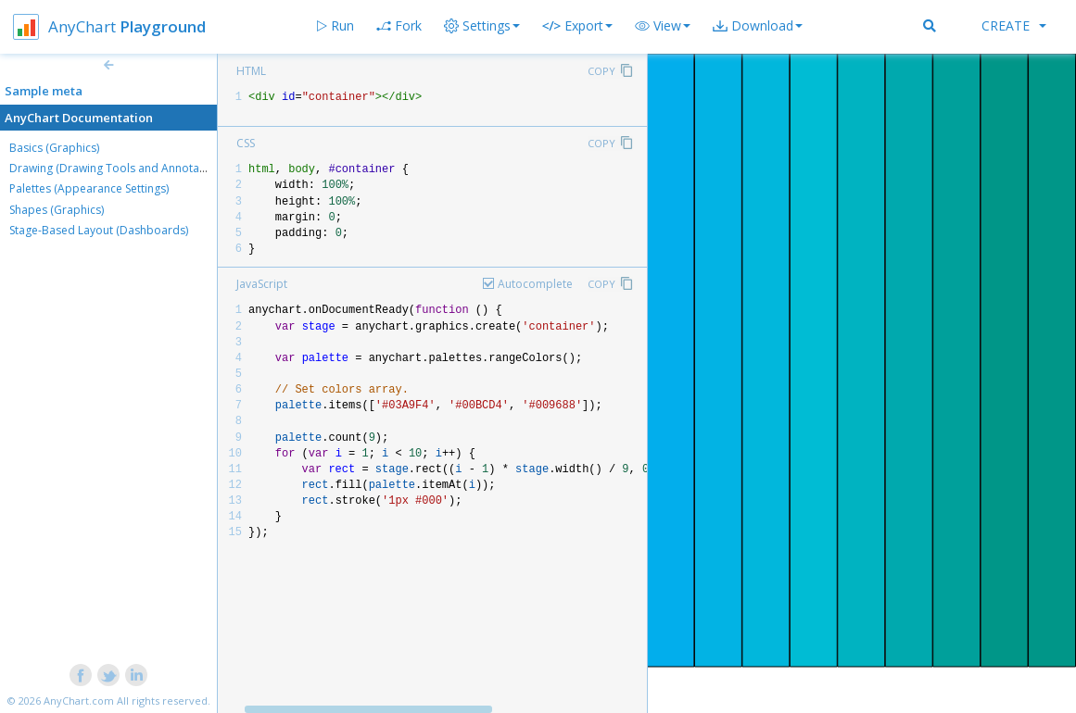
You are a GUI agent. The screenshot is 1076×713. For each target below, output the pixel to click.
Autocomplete (535, 284)
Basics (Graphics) (54, 148)
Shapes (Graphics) (56, 210)
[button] (663, 26)
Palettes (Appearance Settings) (89, 188)
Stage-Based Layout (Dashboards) (98, 230)
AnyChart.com (79, 700)
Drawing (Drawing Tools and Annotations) (118, 168)
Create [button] (1013, 25)
